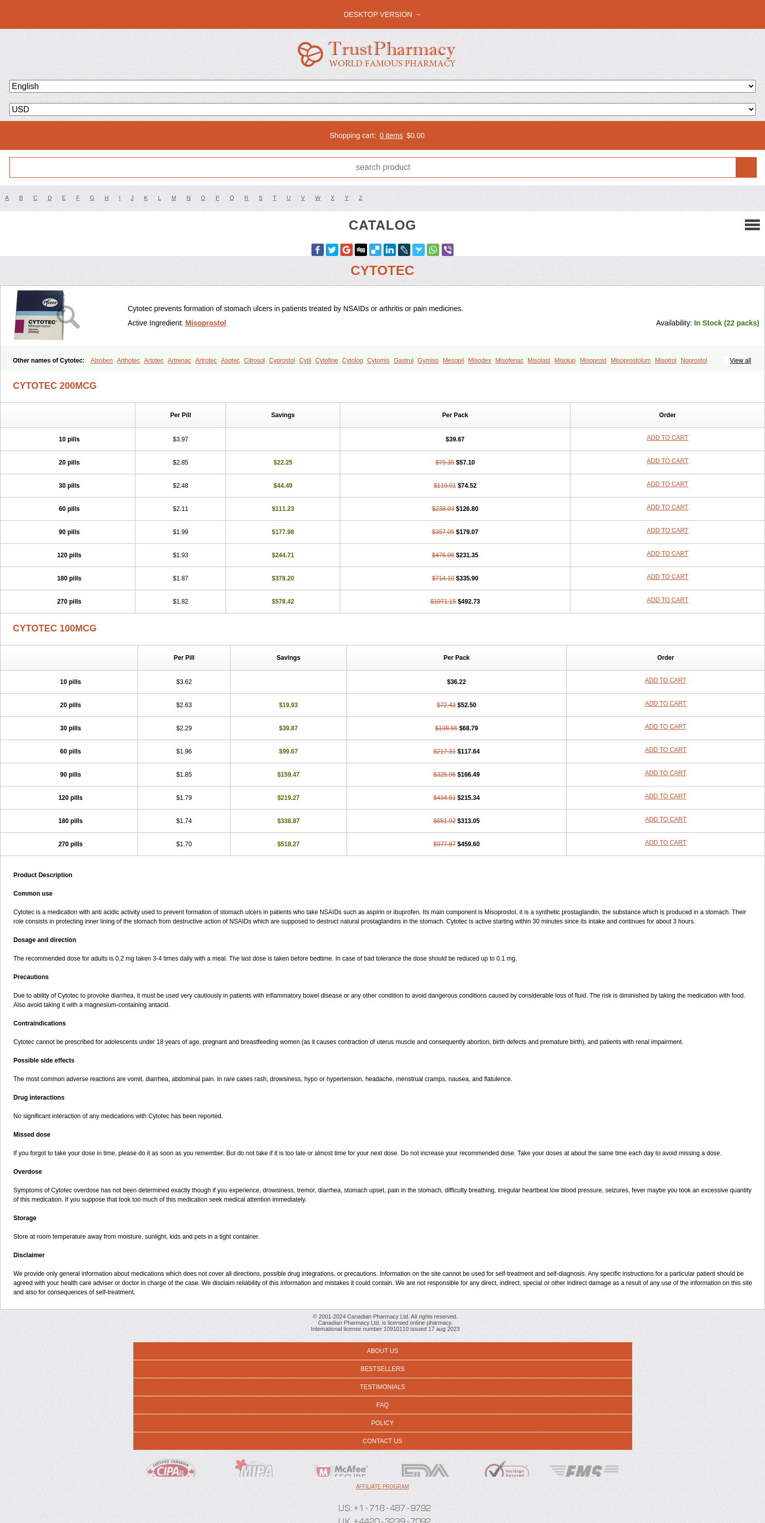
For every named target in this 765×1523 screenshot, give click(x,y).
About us (382, 1351)
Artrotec (206, 360)
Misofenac (509, 360)
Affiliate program (382, 1487)
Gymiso (428, 360)
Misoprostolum (631, 360)
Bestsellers (382, 1369)
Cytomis (378, 360)
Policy (382, 1423)
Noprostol (694, 360)
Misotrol (665, 360)
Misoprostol (205, 323)
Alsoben (102, 360)
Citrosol (254, 360)
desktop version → (382, 14)
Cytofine (327, 360)
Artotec (154, 360)
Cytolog (352, 360)
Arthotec (128, 360)
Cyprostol (282, 360)
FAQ (382, 1405)
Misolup (565, 360)
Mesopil (453, 360)
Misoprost (593, 360)
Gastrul (404, 360)
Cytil (305, 360)
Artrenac (179, 360)
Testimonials (382, 1387)
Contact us (383, 1441)
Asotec (230, 360)
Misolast (539, 360)
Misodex (479, 360)
